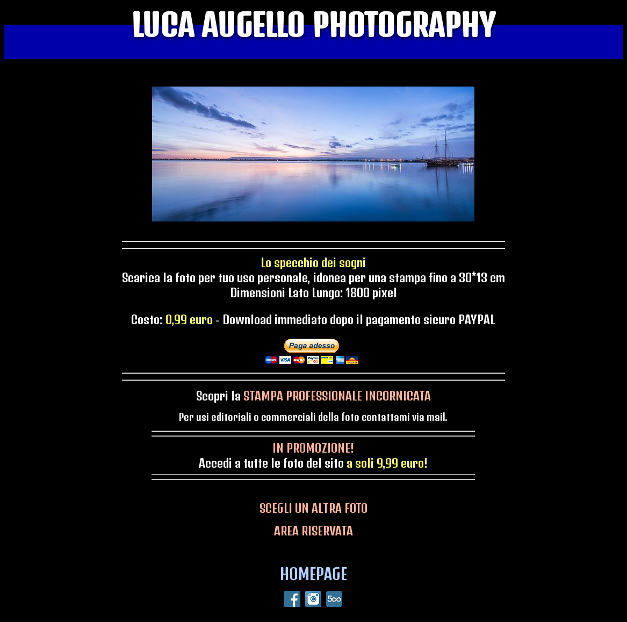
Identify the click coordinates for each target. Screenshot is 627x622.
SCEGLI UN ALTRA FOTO (313, 508)
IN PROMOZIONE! (313, 447)
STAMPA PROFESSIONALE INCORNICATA (337, 395)
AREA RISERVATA (313, 530)
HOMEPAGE (313, 573)
